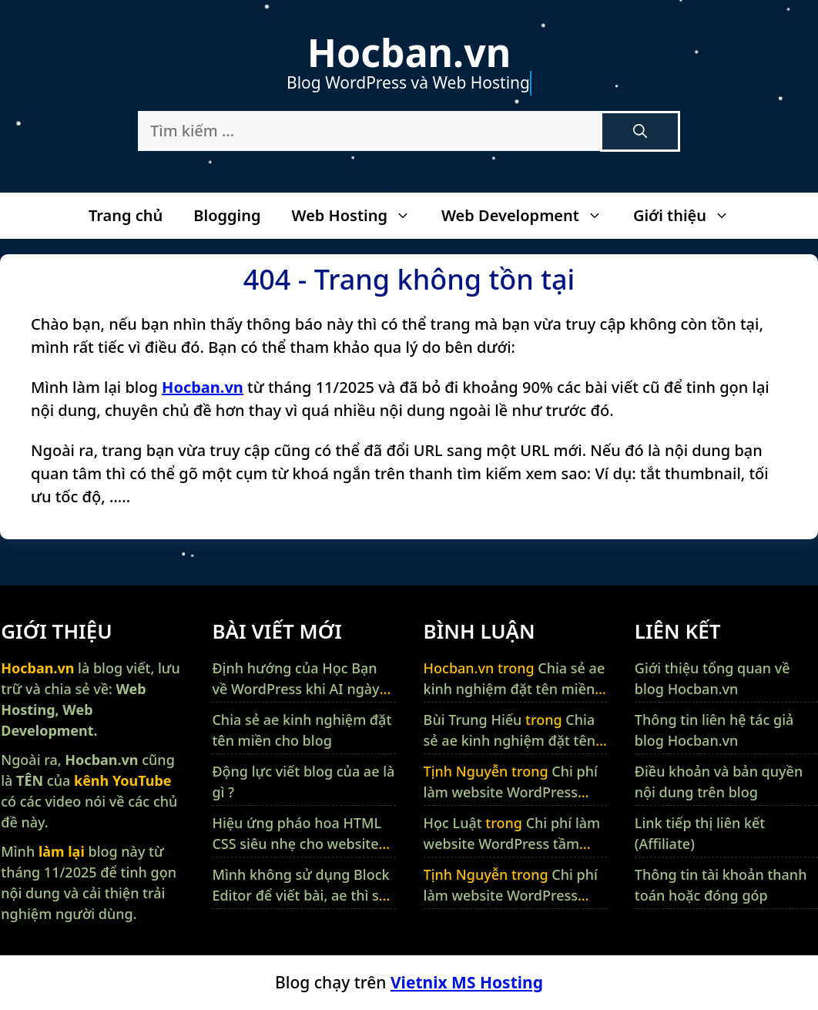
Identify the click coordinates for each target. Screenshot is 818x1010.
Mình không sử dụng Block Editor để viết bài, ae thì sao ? (303, 895)
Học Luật (453, 823)
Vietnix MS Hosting (467, 982)
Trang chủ (126, 215)
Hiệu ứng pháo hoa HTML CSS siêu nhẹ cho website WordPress (296, 844)
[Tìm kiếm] (640, 131)
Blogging (226, 215)
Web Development (529, 216)
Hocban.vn (409, 52)
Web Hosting (358, 216)
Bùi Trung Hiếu (473, 719)
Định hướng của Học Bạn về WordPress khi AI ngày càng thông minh (295, 689)
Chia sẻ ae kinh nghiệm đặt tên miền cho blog (514, 689)
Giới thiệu (689, 216)
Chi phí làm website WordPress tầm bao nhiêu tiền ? (511, 792)
